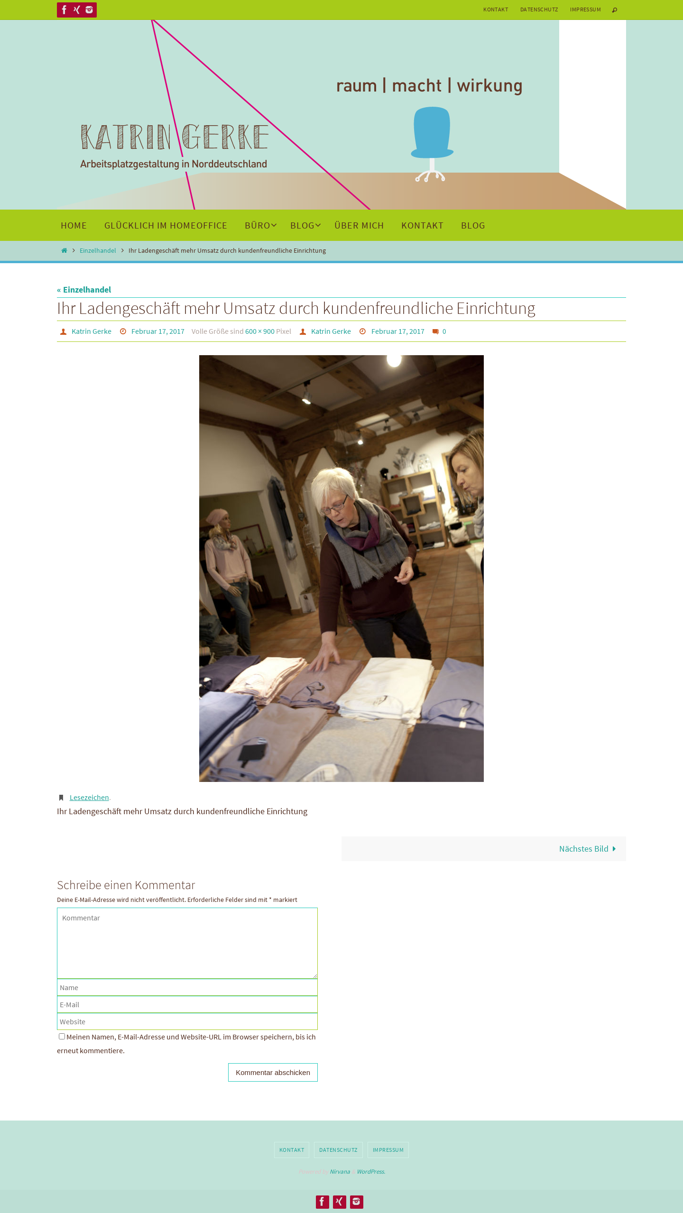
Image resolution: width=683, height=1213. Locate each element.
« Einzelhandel (84, 289)
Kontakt (495, 9)
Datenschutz (539, 9)
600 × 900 (260, 331)
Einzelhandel (98, 250)
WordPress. (371, 1171)
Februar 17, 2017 (158, 331)
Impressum (585, 9)
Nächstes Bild (589, 848)
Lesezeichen (89, 797)
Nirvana (340, 1171)
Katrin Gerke (91, 331)
